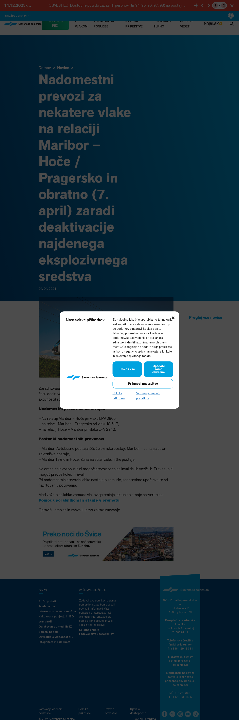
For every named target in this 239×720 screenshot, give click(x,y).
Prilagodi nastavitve (143, 384)
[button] (173, 317)
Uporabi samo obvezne (158, 369)
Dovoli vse (127, 369)
